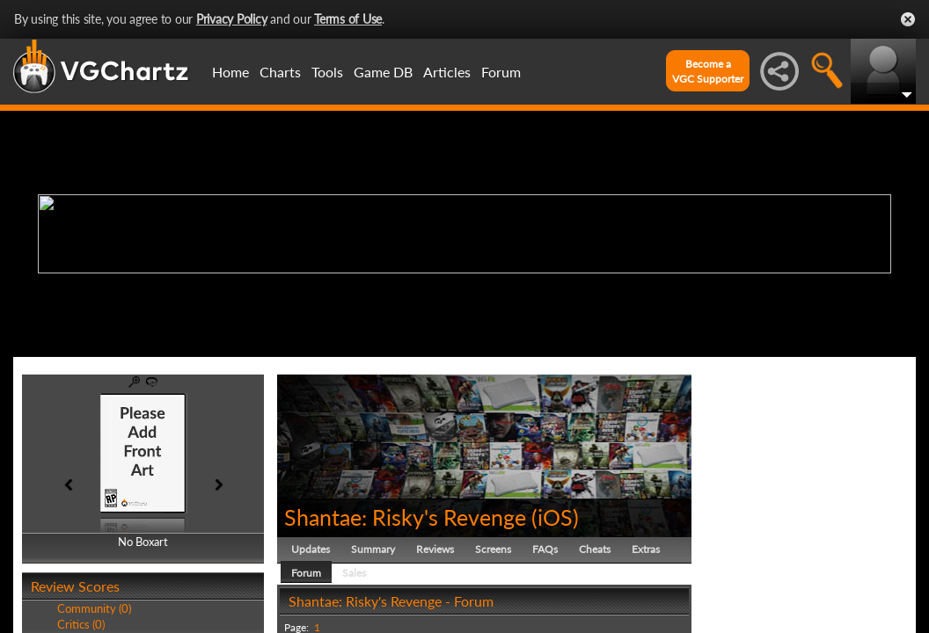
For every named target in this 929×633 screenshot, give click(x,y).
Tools (327, 71)
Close (908, 19)
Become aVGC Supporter (707, 71)
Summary (373, 549)
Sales (354, 572)
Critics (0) (81, 624)
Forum (501, 71)
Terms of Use (348, 18)
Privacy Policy (231, 18)
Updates (310, 549)
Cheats (595, 549)
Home (230, 71)
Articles (447, 71)
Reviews (435, 549)
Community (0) (94, 608)
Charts (280, 71)
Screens (493, 549)
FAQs (545, 549)
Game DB (383, 71)
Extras (646, 549)
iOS (555, 517)
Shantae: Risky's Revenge (405, 517)
